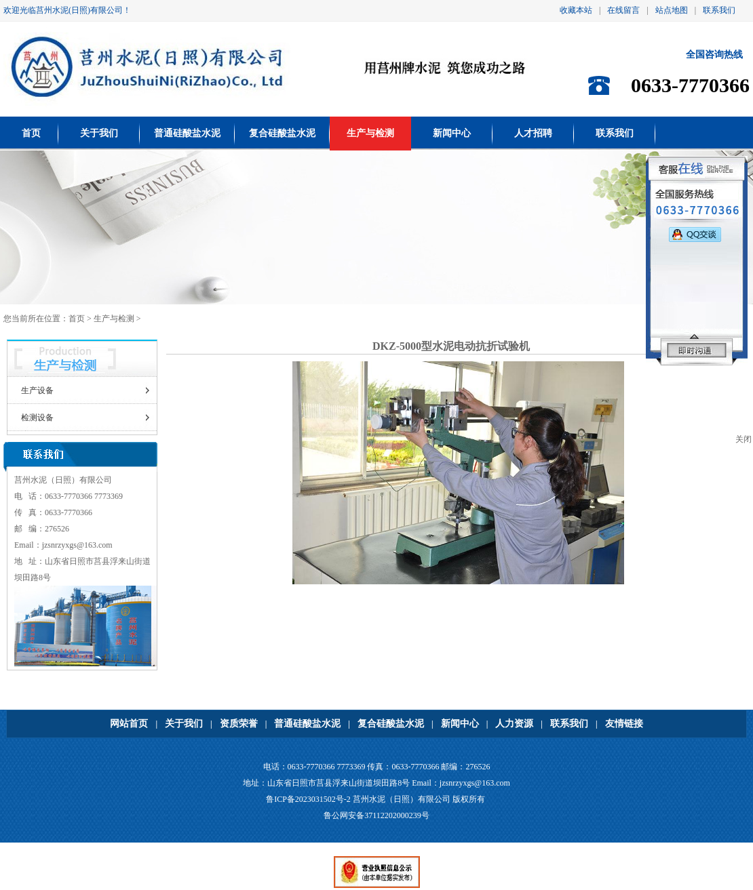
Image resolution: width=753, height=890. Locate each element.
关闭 (743, 439)
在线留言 (623, 10)
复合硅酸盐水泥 (282, 133)
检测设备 (37, 417)
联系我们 (719, 10)
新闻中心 (452, 133)
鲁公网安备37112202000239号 (376, 815)
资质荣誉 (239, 724)
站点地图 (671, 10)
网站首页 (129, 724)
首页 (31, 133)
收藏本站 (576, 10)
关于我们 (99, 133)
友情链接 (624, 724)
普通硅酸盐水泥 (187, 133)
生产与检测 (370, 133)
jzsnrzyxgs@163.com (77, 545)
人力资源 (514, 724)
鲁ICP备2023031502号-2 (308, 799)
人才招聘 (533, 133)
